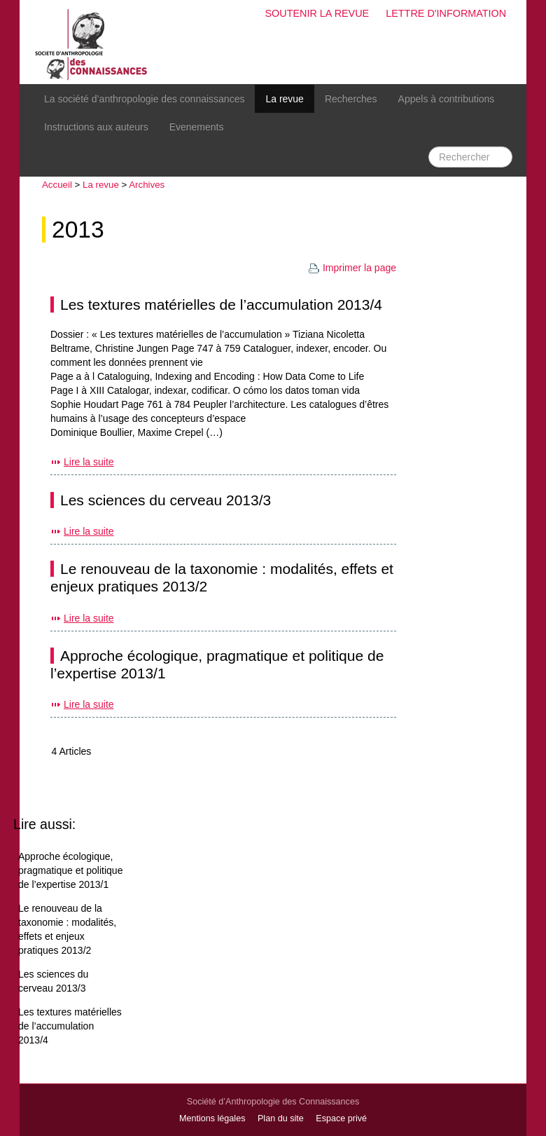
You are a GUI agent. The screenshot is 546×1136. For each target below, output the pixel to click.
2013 (78, 229)
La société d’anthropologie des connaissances (144, 98)
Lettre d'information (446, 13)
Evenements (196, 126)
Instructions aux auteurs (96, 126)
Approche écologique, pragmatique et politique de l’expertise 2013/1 (70, 870)
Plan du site (281, 1118)
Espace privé (341, 1118)
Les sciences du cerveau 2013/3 (165, 500)
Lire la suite (89, 461)
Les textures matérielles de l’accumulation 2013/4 (221, 304)
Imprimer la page (352, 267)
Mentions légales (212, 1118)
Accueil (57, 184)
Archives (146, 184)
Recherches (351, 98)
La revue (284, 98)
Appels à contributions (446, 98)
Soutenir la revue (317, 13)
